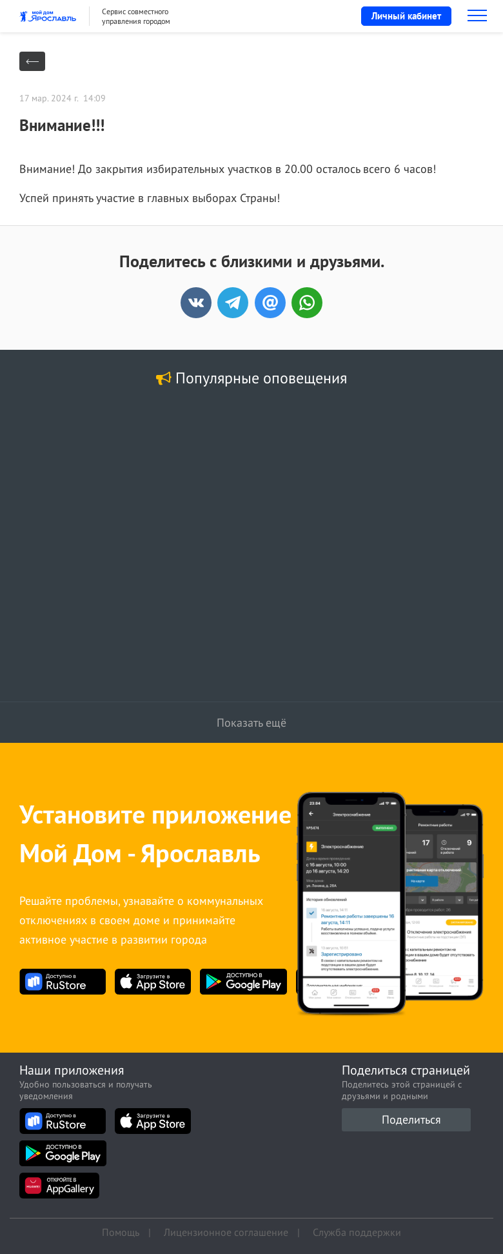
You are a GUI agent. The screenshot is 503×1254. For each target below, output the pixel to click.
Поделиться (411, 1119)
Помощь (120, 1231)
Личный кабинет (406, 16)
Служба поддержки (357, 1231)
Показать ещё (251, 722)
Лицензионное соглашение (226, 1231)
